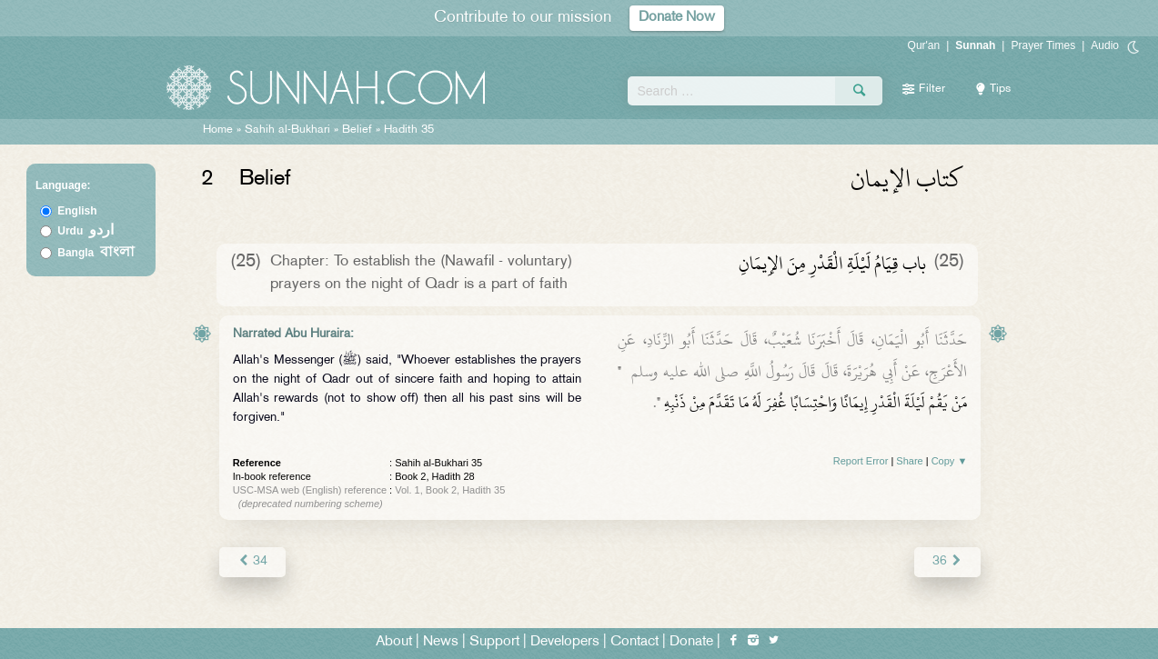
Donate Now (677, 18)
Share (909, 460)
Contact (634, 642)
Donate (691, 642)
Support (494, 642)
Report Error (861, 460)
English (76, 211)
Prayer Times (1043, 45)
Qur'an (924, 45)
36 (947, 561)
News (440, 642)
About (394, 642)
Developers (564, 642)
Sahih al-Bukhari (287, 130)
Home (218, 130)
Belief (357, 130)
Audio (1105, 45)
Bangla (96, 252)
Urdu (85, 231)
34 (252, 561)
